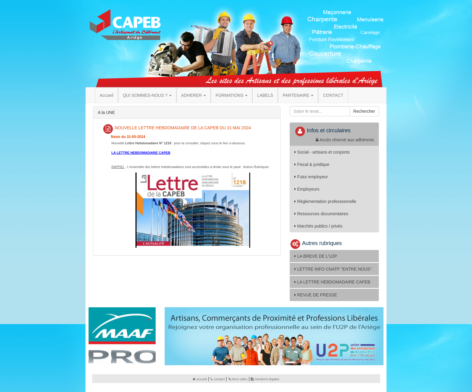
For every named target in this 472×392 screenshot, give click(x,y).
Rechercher (364, 111)
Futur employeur (311, 176)
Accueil (106, 95)
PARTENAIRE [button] (298, 95)
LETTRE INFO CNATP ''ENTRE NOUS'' (332, 269)
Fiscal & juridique (311, 164)
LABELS (265, 95)
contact (217, 379)
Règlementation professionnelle (325, 201)
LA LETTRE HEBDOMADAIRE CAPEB (332, 282)
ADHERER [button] (193, 95)
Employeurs (306, 189)
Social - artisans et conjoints (321, 152)
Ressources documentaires (321, 213)
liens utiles (237, 379)
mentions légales (265, 379)
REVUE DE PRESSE (315, 294)
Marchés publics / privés (318, 226)
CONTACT (333, 95)
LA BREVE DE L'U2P (315, 256)
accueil (200, 379)
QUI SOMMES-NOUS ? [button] (147, 95)
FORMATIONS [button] (231, 95)
